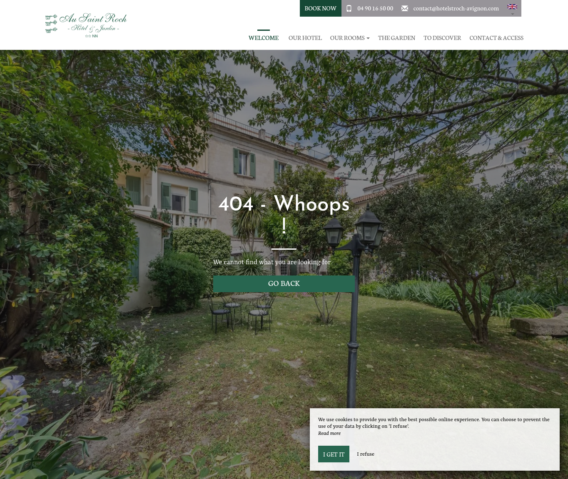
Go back (284, 283)
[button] (512, 8)
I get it (333, 454)
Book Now (320, 8)
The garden (396, 38)
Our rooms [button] (350, 38)
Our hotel (305, 38)
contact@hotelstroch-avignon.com (456, 8)
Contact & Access (496, 38)
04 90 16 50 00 (375, 8)
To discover (442, 38)
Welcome (264, 38)
